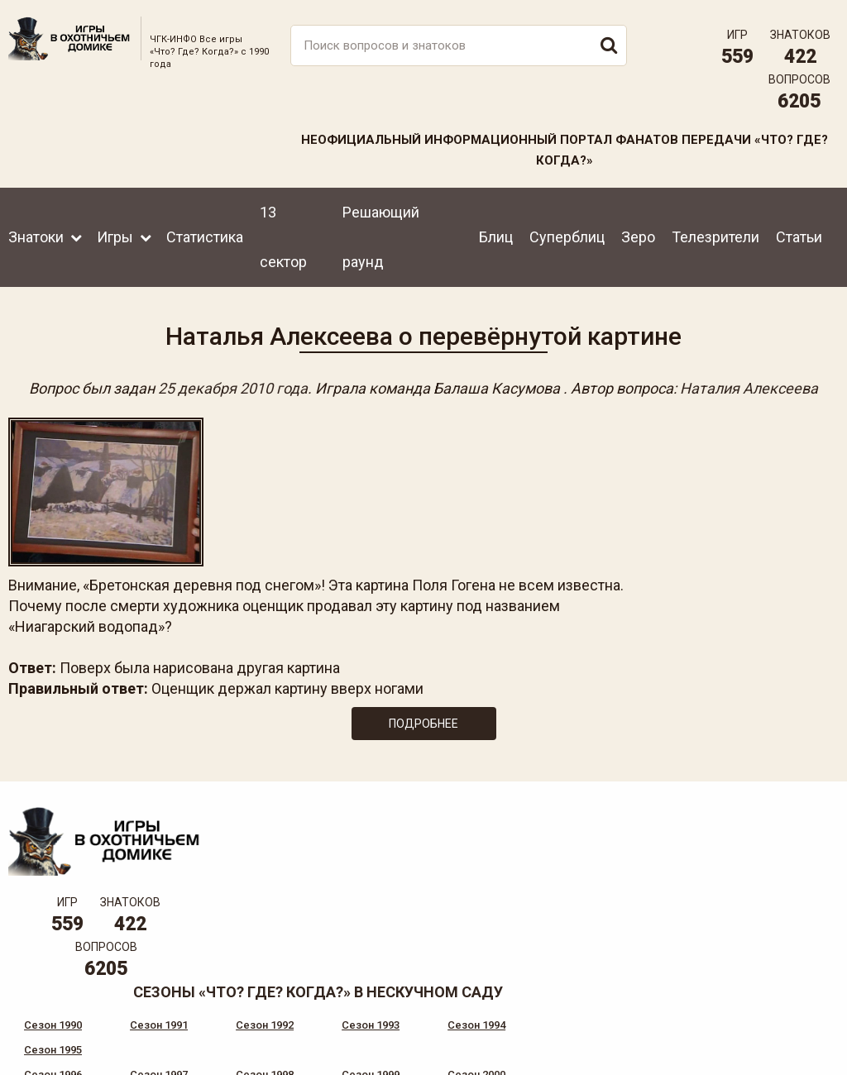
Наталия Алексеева (749, 388)
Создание (780, 1029)
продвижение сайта (800, 1039)
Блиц (496, 237)
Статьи (799, 237)
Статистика (204, 237)
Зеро (638, 237)
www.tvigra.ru (545, 973)
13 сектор (283, 236)
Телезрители (715, 237)
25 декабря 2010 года (233, 388)
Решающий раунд (380, 236)
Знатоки (36, 237)
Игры (115, 237)
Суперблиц (567, 237)
